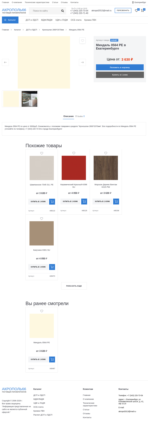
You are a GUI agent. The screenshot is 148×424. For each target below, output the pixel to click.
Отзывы (64, 2)
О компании (17, 2)
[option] (44, 62)
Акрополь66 (16, 390)
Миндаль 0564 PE (42, 342)
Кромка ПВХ (90, 20)
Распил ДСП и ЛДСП (42, 415)
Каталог (12, 20)
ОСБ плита (76, 20)
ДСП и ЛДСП (32, 20)
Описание (68, 116)
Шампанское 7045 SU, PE (41, 185)
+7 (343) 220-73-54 (79, 11)
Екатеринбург (140, 2)
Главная (5, 2)
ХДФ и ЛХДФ (61, 20)
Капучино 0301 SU (41, 250)
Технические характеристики (37, 2)
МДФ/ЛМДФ (47, 20)
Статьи (55, 2)
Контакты (74, 2)
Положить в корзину (120, 66)
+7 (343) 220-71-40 (79, 13)
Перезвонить (123, 10)
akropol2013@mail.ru (101, 10)
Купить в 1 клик (120, 73)
